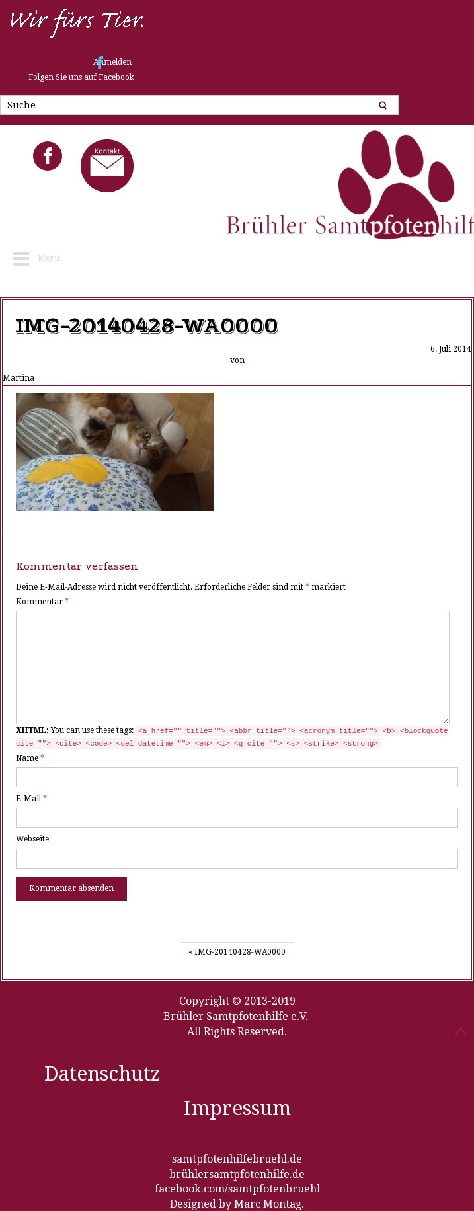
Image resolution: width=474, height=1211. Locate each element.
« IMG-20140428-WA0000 (237, 952)
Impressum (237, 1108)
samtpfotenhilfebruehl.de (237, 1159)
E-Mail (31, 798)
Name (30, 758)
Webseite (32, 838)
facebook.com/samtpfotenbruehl (237, 1189)
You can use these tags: (232, 737)
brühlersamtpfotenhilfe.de (237, 1174)
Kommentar (42, 601)
